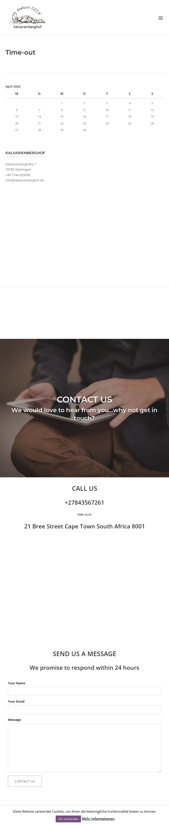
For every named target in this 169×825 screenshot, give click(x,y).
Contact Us (25, 781)
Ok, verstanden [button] (68, 819)
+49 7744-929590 (18, 175)
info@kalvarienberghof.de (25, 180)
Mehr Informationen (98, 818)
